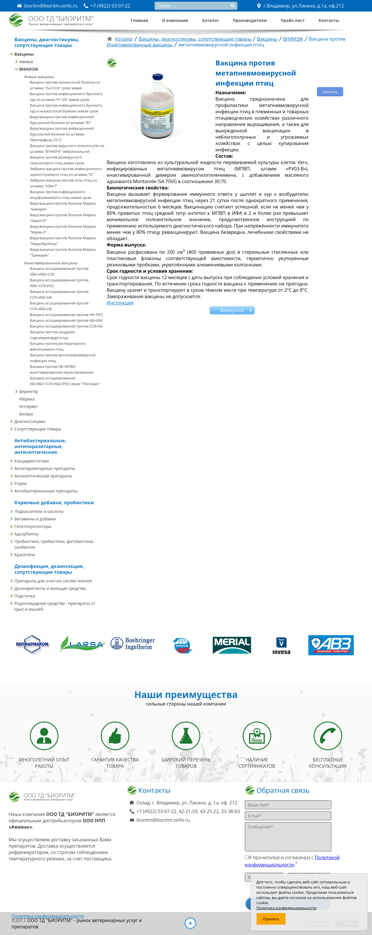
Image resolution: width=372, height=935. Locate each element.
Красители (24, 554)
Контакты (329, 20)
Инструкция (120, 303)
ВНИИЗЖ (28, 69)
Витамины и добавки (35, 519)
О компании (175, 20)
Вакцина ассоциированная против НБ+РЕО (66, 314)
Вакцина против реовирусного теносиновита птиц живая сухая (57, 160)
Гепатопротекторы (32, 526)
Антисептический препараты (43, 476)
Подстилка (24, 596)
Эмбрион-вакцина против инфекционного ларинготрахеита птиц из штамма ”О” (66, 171)
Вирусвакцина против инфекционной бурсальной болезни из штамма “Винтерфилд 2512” (62, 134)
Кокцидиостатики (31, 461)
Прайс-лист (293, 20)
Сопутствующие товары (37, 429)
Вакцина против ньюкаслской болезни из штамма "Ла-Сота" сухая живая (65, 85)
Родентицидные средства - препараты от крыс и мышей (54, 606)
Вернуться (232, 310)
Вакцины (24, 54)
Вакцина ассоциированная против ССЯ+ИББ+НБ (59, 306)
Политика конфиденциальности (48, 916)
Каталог (210, 20)
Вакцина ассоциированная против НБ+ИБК (66, 320)
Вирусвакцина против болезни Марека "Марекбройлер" (63, 241)
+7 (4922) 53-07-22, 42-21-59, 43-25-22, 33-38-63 (188, 811)
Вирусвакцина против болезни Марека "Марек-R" (63, 217)
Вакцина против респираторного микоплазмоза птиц (58, 346)
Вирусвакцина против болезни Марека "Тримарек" (63, 252)
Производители (250, 20)
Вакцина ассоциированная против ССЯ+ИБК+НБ (59, 294)
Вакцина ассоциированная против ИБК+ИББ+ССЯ (59, 271)
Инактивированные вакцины (51, 263)
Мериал (27, 399)
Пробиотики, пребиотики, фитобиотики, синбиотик (54, 544)
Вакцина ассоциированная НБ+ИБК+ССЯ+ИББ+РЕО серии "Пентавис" (65, 381)
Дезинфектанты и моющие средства (50, 588)
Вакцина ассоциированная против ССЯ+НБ (66, 326)
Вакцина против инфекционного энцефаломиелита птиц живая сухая (60, 194)
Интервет (28, 406)
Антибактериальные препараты (46, 491)
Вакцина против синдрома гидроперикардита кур (52, 335)
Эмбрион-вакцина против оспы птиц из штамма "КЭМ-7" (63, 183)
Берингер (28, 391)
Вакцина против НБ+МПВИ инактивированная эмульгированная (61, 369)
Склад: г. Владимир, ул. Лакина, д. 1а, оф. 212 (187, 802)
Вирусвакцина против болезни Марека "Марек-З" (63, 229)
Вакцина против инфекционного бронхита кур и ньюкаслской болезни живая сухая (66, 108)
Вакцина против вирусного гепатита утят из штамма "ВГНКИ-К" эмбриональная (67, 148)
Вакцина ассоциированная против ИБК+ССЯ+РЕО (59, 283)
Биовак (26, 414)
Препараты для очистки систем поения (53, 581)
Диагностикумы (29, 421)
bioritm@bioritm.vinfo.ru (163, 820)
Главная (139, 20)
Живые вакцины (39, 76)
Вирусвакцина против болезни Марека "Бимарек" (63, 206)
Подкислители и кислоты (39, 511)
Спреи (20, 483)
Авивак (26, 61)
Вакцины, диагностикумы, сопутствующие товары (195, 39)
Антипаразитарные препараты (44, 468)
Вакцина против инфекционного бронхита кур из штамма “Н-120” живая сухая (66, 96)
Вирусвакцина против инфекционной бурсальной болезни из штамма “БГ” (62, 119)
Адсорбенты (26, 534)
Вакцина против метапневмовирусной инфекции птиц (62, 358)
